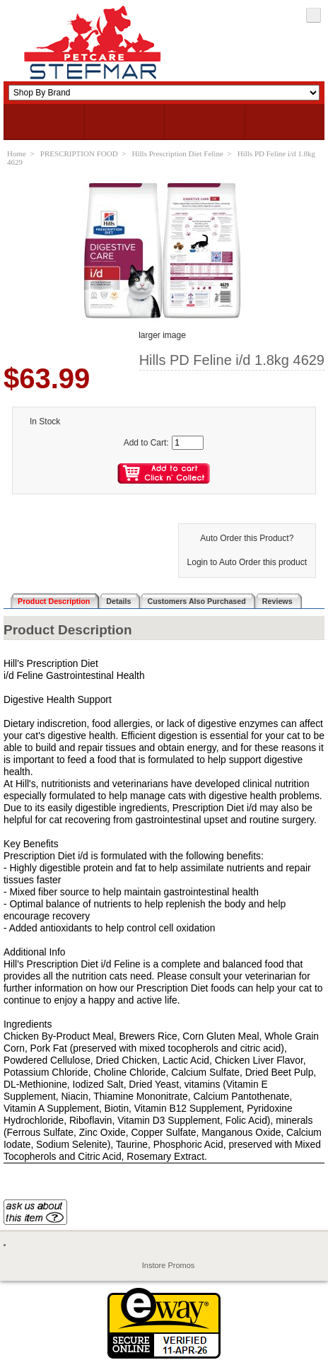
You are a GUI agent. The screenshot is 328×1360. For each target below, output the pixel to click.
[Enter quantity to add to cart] (188, 443)
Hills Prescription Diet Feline (177, 153)
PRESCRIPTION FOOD (79, 153)
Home (16, 153)
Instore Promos (168, 1265)
